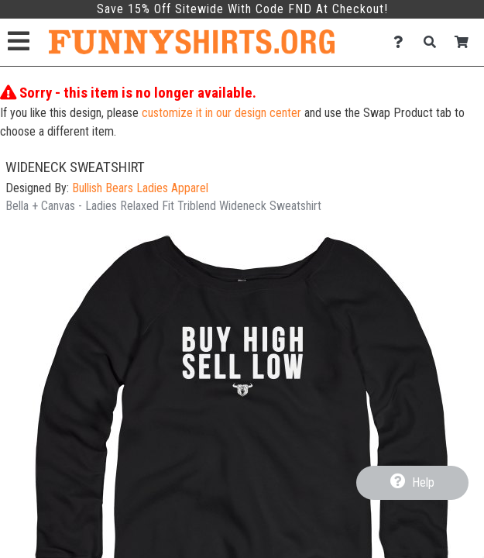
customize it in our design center (221, 112)
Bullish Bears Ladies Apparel (140, 188)
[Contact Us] (402, 42)
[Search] (434, 42)
